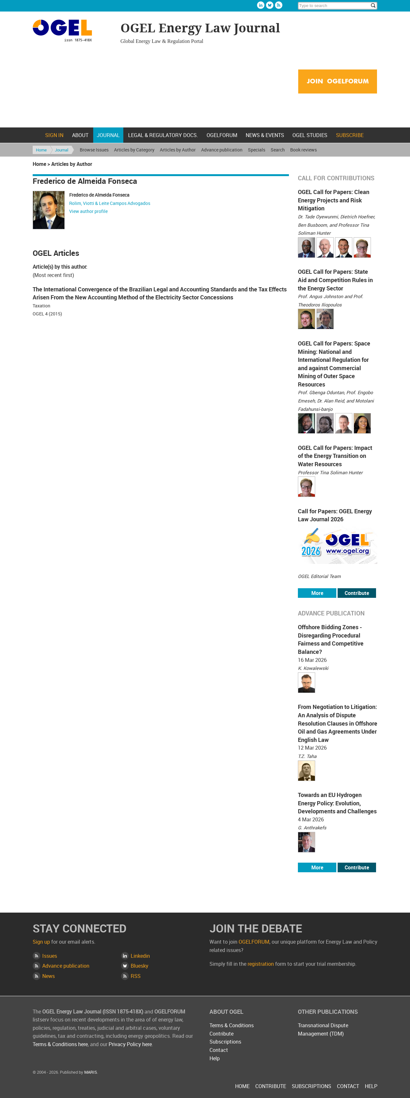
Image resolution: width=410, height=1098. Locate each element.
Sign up (41, 941)
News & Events (265, 135)
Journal (108, 135)
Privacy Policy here (130, 1044)
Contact (218, 1049)
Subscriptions (225, 1041)
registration (261, 963)
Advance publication (221, 150)
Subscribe (350, 135)
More (317, 593)
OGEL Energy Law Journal (73, 31)
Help (214, 1058)
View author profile (88, 211)
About (80, 135)
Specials (256, 150)
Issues (49, 955)
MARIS (90, 1072)
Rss (279, 5)
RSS (136, 976)
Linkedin (261, 5)
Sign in (54, 135)
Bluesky (270, 5)
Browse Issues (94, 150)
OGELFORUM (222, 135)
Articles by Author (178, 150)
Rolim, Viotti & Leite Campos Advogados (109, 203)
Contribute (357, 593)
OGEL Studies (309, 135)
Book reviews (303, 150)
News (48, 976)
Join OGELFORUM (337, 81)
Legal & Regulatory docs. (163, 135)
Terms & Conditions (231, 1025)
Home (36, 135)
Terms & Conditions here (60, 1044)
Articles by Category (134, 150)
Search (278, 150)
